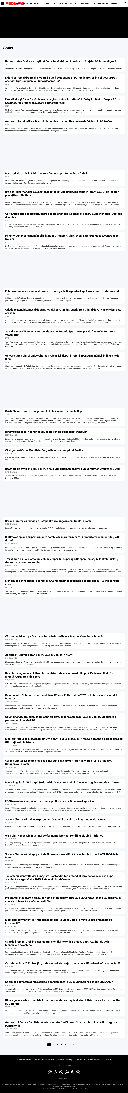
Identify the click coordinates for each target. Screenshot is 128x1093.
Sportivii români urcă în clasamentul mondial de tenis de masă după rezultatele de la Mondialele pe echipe (57, 943)
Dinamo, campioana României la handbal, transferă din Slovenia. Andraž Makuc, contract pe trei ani (62, 237)
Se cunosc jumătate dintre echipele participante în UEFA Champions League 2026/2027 (59, 981)
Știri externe (60, 3)
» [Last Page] (78, 1045)
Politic (47, 3)
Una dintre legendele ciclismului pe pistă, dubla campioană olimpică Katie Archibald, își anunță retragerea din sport (59, 675)
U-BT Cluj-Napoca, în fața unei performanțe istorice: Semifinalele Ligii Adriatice (54, 835)
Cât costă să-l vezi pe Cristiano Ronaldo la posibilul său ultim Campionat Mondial (54, 636)
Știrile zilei (22, 3)
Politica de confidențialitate (88, 1060)
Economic (35, 3)
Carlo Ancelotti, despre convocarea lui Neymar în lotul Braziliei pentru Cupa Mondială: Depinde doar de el (63, 215)
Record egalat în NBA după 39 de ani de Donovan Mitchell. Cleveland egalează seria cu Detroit (62, 782)
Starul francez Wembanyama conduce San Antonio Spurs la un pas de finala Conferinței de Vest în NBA (61, 333)
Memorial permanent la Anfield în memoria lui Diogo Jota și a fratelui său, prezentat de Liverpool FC (58, 921)
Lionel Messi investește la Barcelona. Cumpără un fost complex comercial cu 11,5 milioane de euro (62, 582)
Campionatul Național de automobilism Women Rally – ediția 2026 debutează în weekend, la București (61, 697)
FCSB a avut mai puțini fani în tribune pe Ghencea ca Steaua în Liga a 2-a (49, 801)
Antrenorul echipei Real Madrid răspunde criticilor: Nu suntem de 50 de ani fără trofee (58, 121)
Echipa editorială (24, 1060)
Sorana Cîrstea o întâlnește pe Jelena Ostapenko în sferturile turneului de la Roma (55, 819)
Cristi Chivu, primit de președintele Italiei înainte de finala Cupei (44, 411)
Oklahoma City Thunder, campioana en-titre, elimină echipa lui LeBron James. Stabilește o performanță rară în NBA (60, 718)
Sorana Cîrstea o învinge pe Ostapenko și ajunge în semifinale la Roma (48, 521)
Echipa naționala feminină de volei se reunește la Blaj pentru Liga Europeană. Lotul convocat (62, 291)
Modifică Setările (64, 1065)
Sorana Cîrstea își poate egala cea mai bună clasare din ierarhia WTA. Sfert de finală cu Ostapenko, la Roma (58, 762)
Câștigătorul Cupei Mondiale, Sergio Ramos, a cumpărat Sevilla (44, 450)
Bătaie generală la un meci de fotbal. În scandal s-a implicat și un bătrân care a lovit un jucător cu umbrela (63, 1002)
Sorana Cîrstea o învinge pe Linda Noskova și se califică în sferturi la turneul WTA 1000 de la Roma (61, 856)
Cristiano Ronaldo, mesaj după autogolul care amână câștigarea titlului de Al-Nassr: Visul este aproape (63, 311)
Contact (107, 1060)
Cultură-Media (100, 3)
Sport (114, 3)
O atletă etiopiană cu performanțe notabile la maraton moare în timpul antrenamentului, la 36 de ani (62, 538)
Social (73, 3)
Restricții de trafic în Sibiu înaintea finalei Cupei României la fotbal (46, 173)
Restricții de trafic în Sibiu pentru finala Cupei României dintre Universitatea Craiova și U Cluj (62, 468)
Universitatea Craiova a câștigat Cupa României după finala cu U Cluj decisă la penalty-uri (60, 61)
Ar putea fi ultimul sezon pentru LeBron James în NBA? (39, 654)
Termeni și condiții (65, 1060)
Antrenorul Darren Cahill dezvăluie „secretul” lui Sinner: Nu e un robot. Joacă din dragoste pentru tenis (61, 1024)
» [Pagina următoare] (73, 1045)
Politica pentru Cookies (44, 1060)
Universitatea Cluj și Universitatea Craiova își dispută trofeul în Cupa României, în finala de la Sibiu (62, 357)
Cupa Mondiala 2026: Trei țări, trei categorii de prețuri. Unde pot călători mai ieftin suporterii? (62, 963)
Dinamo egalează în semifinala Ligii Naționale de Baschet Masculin (46, 431)
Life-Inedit (85, 3)
